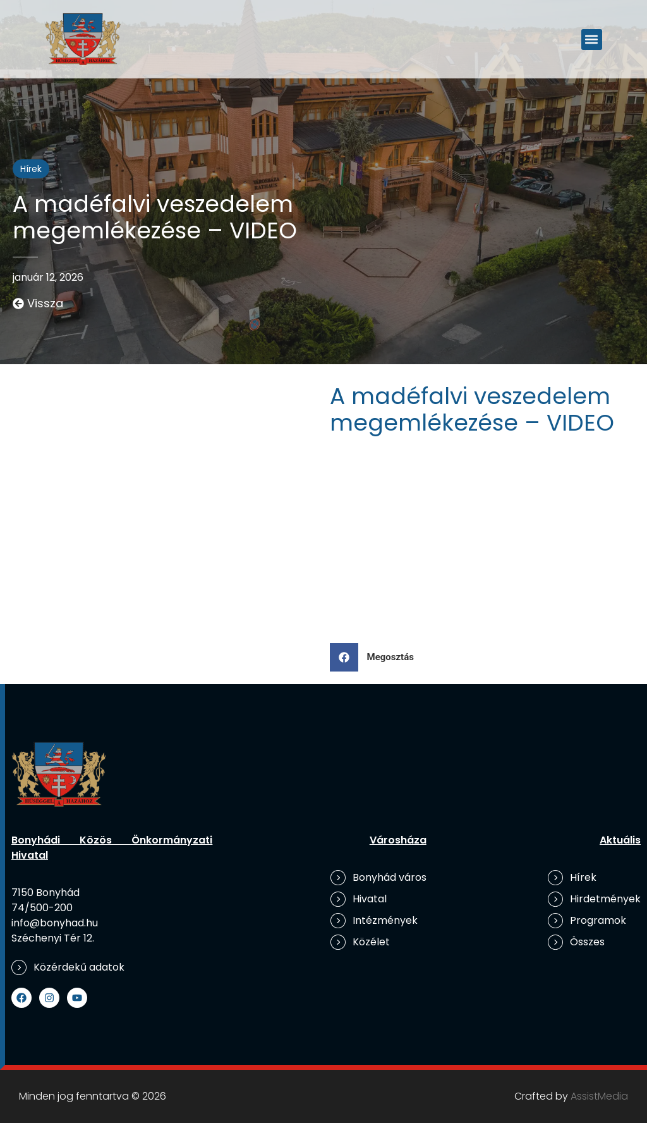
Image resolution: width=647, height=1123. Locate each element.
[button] (591, 39)
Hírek (31, 169)
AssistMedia (599, 1096)
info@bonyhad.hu (54, 923)
